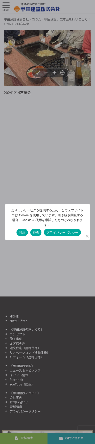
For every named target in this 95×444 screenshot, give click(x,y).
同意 (22, 232)
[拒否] (87, 236)
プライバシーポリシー (62, 232)
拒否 (36, 232)
